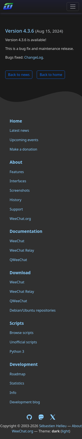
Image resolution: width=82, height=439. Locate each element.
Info (13, 392)
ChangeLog (33, 57)
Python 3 (17, 351)
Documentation (26, 231)
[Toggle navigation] (73, 6)
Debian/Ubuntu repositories (33, 310)
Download (20, 273)
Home (16, 121)
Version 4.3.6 (19, 31)
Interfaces (18, 181)
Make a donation (23, 149)
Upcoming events (24, 139)
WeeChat (17, 241)
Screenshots (20, 190)
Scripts (17, 323)
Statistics (17, 383)
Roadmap (17, 374)
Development (24, 364)
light (65, 431)
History (15, 199)
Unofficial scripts (23, 342)
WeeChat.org (20, 218)
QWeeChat (18, 259)
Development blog (25, 402)
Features (17, 171)
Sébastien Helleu (52, 425)
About (16, 162)
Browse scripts (21, 332)
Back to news (19, 74)
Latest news (19, 130)
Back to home (51, 74)
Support (16, 209)
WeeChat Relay (22, 250)
